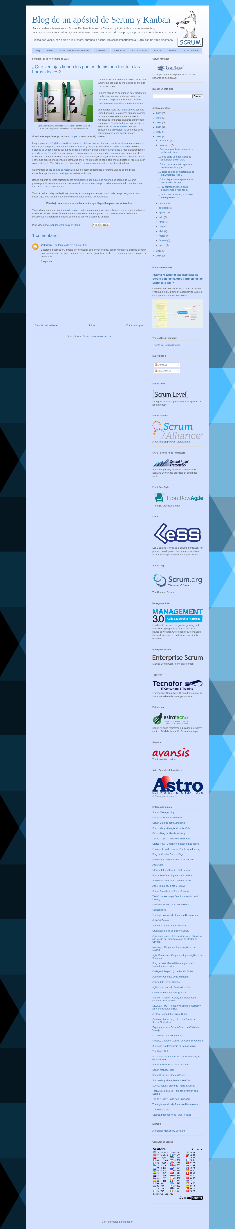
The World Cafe (160, 1051)
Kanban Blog (159, 909)
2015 (159, 250)
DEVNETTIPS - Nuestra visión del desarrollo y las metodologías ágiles (176, 1007)
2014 (159, 255)
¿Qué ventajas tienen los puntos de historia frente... (175, 151)
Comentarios (163, 371)
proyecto (75, 136)
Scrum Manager (139, 50)
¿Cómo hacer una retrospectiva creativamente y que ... (175, 166)
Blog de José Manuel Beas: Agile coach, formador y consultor (173, 965)
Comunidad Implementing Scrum (169, 992)
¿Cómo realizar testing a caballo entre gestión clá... (175, 196)
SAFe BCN (119, 50)
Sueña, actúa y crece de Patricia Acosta (173, 1085)
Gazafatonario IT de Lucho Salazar (170, 930)
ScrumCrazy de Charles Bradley (169, 925)
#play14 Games (160, 920)
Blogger (128, 1221)
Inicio (92, 325)
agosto (163, 212)
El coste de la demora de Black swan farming (176, 849)
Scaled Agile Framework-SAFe (74, 50)
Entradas (161, 364)
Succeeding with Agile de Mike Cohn (171, 828)
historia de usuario (54, 186)
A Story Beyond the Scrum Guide (169, 1014)
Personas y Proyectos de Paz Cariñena (173, 859)
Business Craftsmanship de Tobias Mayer (174, 1046)
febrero (163, 240)
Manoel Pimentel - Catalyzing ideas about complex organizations (174, 999)
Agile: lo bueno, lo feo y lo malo (169, 885)
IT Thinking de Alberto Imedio (167, 1035)
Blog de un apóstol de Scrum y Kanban (101, 19)
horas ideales (109, 79)
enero (162, 245)
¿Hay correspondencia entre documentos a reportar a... (173, 188)
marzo (162, 235)
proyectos (117, 129)
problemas (82, 196)
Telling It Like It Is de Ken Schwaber (171, 838)
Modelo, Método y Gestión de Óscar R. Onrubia (177, 1040)
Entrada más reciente (46, 325)
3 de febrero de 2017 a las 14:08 (70, 245)
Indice (50, 50)
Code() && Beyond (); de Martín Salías (172, 971)
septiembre (165, 207)
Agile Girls (157, 865)
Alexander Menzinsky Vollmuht (168, 1130)
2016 (159, 136)
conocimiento (78, 146)
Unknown (46, 245)
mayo (162, 226)
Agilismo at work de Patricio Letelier (171, 987)
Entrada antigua (134, 325)
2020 (159, 118)
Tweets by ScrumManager (166, 345)
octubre (163, 203)
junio (162, 221)
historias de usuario (42, 149)
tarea (39, 186)
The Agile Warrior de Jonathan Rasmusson (175, 915)
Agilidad (56, 143)
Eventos (158, 50)
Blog (37, 50)
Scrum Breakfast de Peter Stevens (170, 891)
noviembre (165, 145)
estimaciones (123, 146)
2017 (159, 132)
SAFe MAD (101, 50)
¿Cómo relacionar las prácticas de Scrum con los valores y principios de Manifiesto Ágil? (177, 278)
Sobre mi (173, 50)
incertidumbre (62, 146)
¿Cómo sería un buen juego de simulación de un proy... (174, 158)
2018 (159, 127)
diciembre (164, 140)
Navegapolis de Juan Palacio (167, 817)
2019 (159, 122)
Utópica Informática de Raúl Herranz (171, 870)
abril (161, 231)
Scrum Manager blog (163, 812)
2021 (159, 113)
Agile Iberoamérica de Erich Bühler (170, 976)
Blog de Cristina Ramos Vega (168, 854)
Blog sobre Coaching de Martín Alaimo (172, 875)
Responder (47, 261)
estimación (56, 183)
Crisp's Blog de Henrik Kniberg (168, 833)
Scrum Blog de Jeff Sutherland (168, 822)
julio (161, 217)
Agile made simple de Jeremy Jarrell (171, 880)
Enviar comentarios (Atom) (96, 336)
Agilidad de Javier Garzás (166, 982)
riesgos (92, 146)
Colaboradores (191, 50)
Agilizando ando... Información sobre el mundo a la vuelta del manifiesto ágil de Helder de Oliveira (177, 939)
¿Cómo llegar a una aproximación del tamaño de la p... (176, 181)
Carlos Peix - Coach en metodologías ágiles (175, 843)
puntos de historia (81, 143)
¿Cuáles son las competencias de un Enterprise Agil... (176, 173)
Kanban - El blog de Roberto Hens (170, 904)
